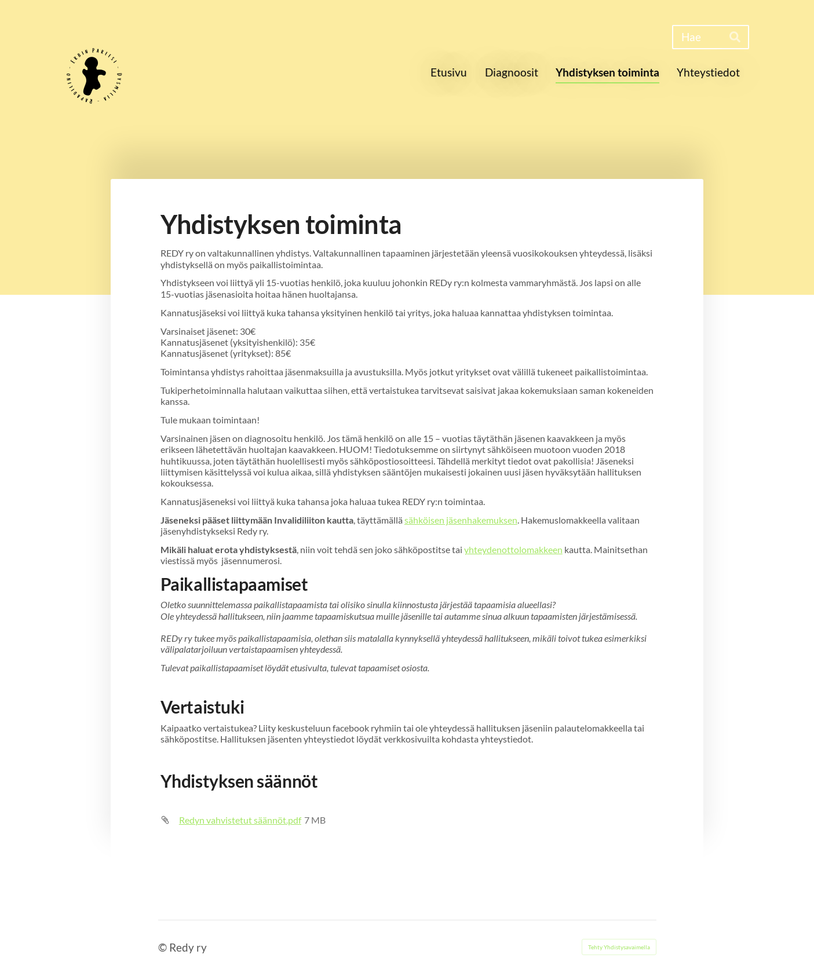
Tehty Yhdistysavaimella (619, 947)
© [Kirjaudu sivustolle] (163, 947)
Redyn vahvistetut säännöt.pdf (240, 819)
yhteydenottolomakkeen (513, 549)
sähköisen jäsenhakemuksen (460, 519)
